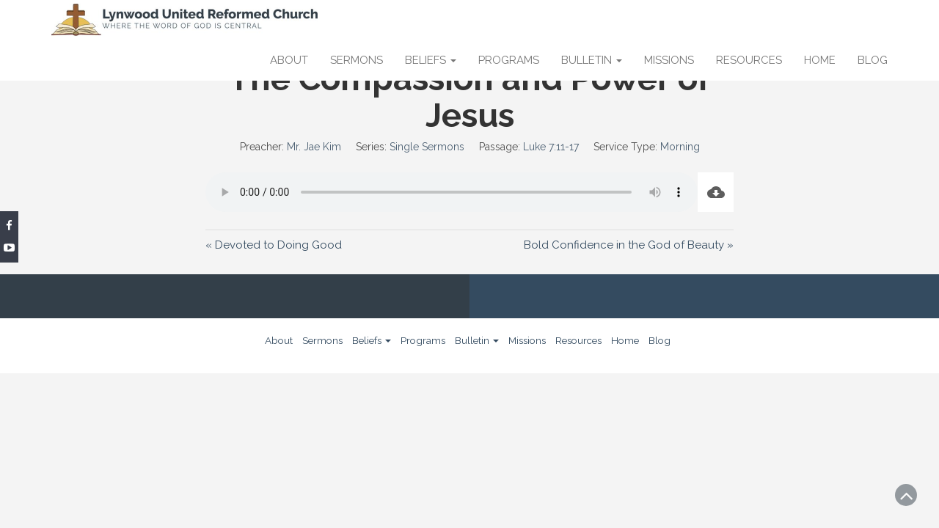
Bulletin (591, 60)
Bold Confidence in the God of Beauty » (629, 245)
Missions (669, 60)
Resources (749, 60)
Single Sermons (427, 147)
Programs (508, 60)
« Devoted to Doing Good (273, 245)
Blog (873, 60)
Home (820, 60)
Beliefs (430, 60)
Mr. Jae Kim (314, 147)
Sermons (356, 60)
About (289, 60)
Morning (680, 147)
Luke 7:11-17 (551, 147)
